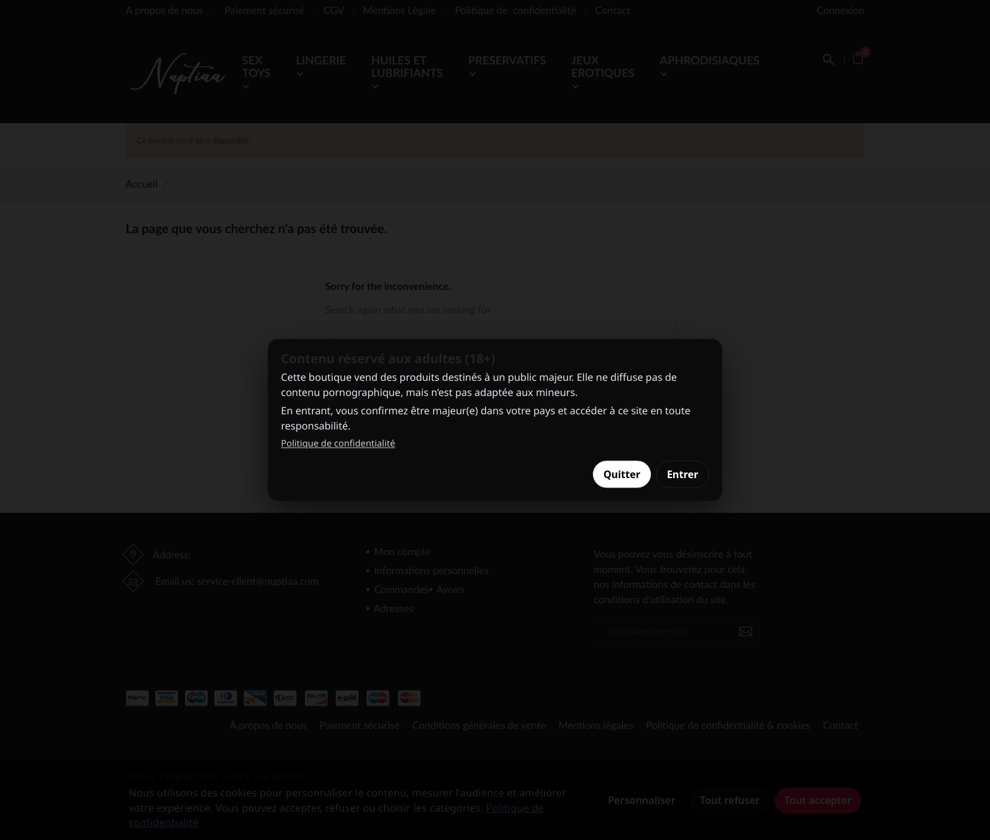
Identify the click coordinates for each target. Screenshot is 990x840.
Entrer (682, 474)
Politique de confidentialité (338, 444)
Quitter (622, 474)
